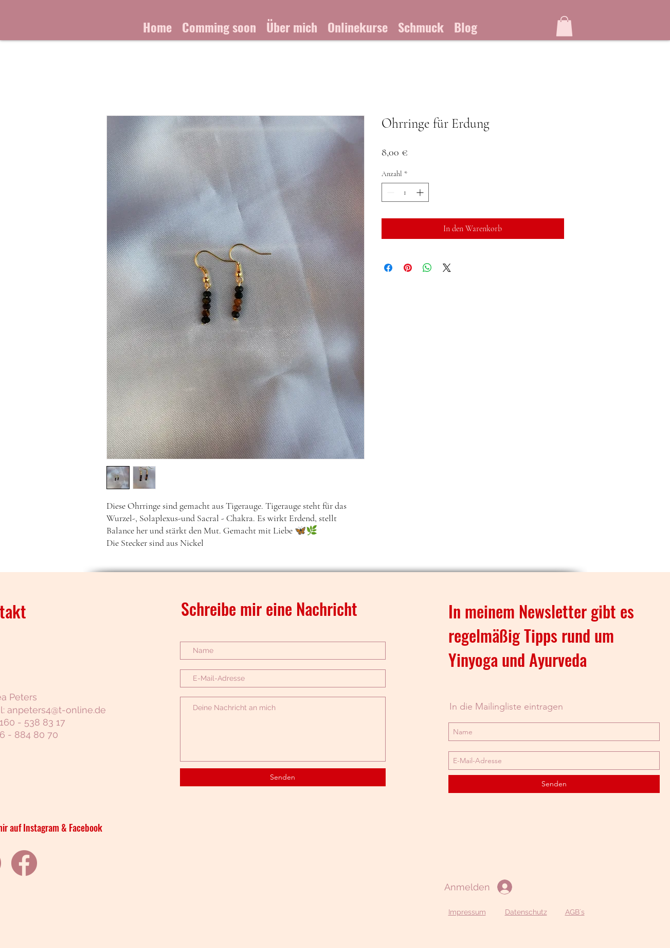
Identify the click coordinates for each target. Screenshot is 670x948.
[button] (564, 26)
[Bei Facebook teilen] (388, 268)
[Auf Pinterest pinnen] (408, 268)
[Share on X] (447, 268)
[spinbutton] (405, 192)
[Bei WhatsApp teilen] (427, 268)
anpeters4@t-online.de (56, 709)
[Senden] (283, 777)
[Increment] (420, 192)
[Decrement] (389, 192)
